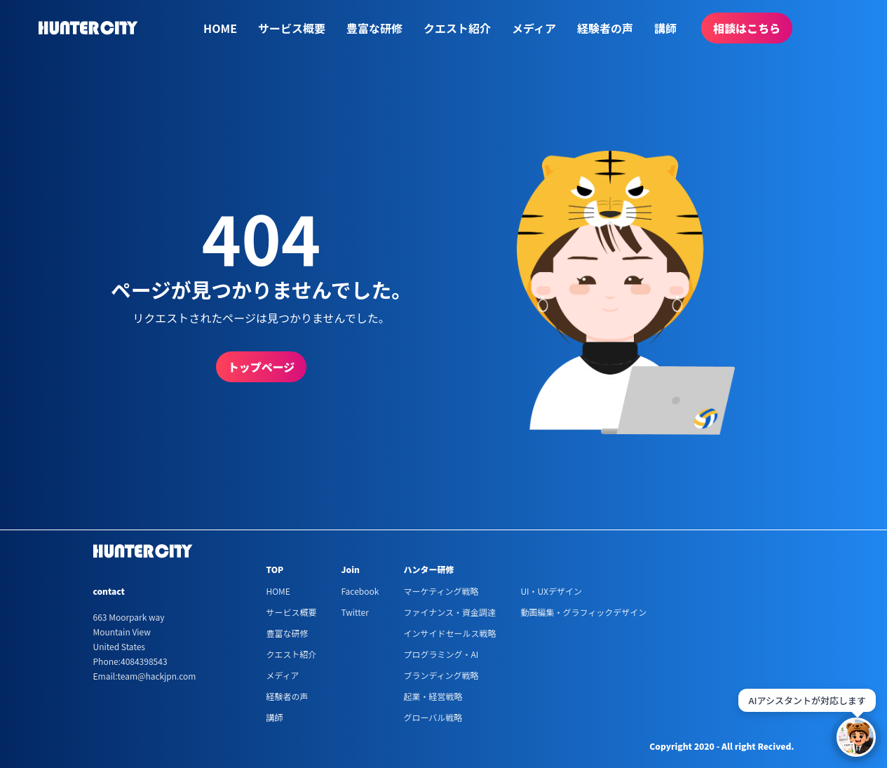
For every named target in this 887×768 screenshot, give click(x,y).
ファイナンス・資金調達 (449, 612)
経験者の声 (605, 28)
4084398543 (144, 661)
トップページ (261, 366)
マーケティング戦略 (440, 591)
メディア (534, 28)
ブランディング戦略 (440, 675)
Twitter (354, 612)
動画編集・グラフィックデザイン (583, 612)
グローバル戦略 (432, 717)
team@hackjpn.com (156, 676)
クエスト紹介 (457, 28)
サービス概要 (291, 28)
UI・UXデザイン (551, 591)
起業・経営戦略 (432, 696)
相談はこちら (746, 28)
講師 (665, 28)
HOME (220, 28)
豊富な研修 (374, 28)
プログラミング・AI (440, 654)
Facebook (360, 591)
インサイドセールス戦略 (449, 633)
